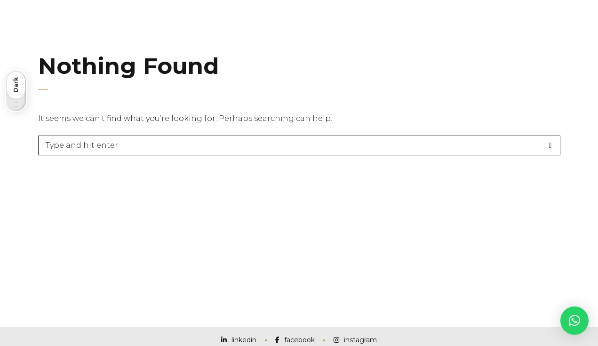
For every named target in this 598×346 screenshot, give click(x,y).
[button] (574, 320)
